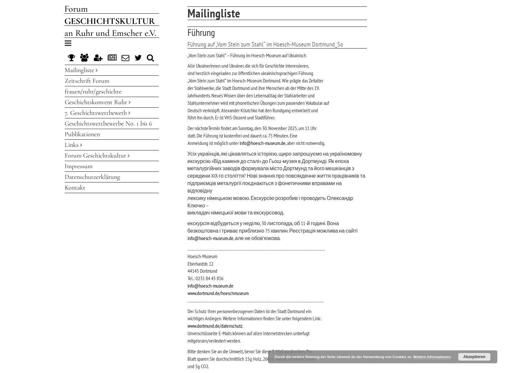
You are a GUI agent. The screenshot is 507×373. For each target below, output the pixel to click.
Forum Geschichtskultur (97, 155)
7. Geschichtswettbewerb (97, 113)
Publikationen (82, 134)
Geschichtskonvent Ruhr (98, 102)
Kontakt (75, 188)
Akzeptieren (474, 357)
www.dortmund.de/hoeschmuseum (218, 293)
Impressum (78, 166)
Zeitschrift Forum (87, 81)
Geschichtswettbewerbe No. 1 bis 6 (108, 123)
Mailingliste (81, 70)
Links (73, 145)
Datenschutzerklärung (92, 177)
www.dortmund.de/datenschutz (215, 326)
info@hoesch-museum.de (263, 143)
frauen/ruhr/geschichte (93, 91)
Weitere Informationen (432, 357)
